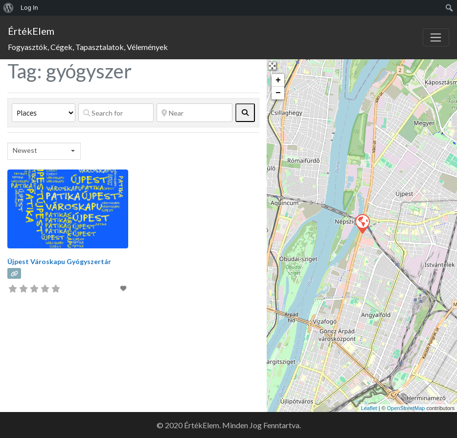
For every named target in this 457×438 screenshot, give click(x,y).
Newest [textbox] (25, 150)
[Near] (194, 112)
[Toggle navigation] (436, 37)
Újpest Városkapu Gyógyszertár (59, 261)
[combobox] (44, 151)
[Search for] (116, 112)
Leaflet (369, 408)
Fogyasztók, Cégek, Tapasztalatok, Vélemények (88, 46)
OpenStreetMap (406, 408)
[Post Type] (43, 112)
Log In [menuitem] (29, 7)
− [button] (278, 93)
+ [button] (278, 80)
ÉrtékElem (31, 31)
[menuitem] (8, 8)
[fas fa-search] (245, 112)
